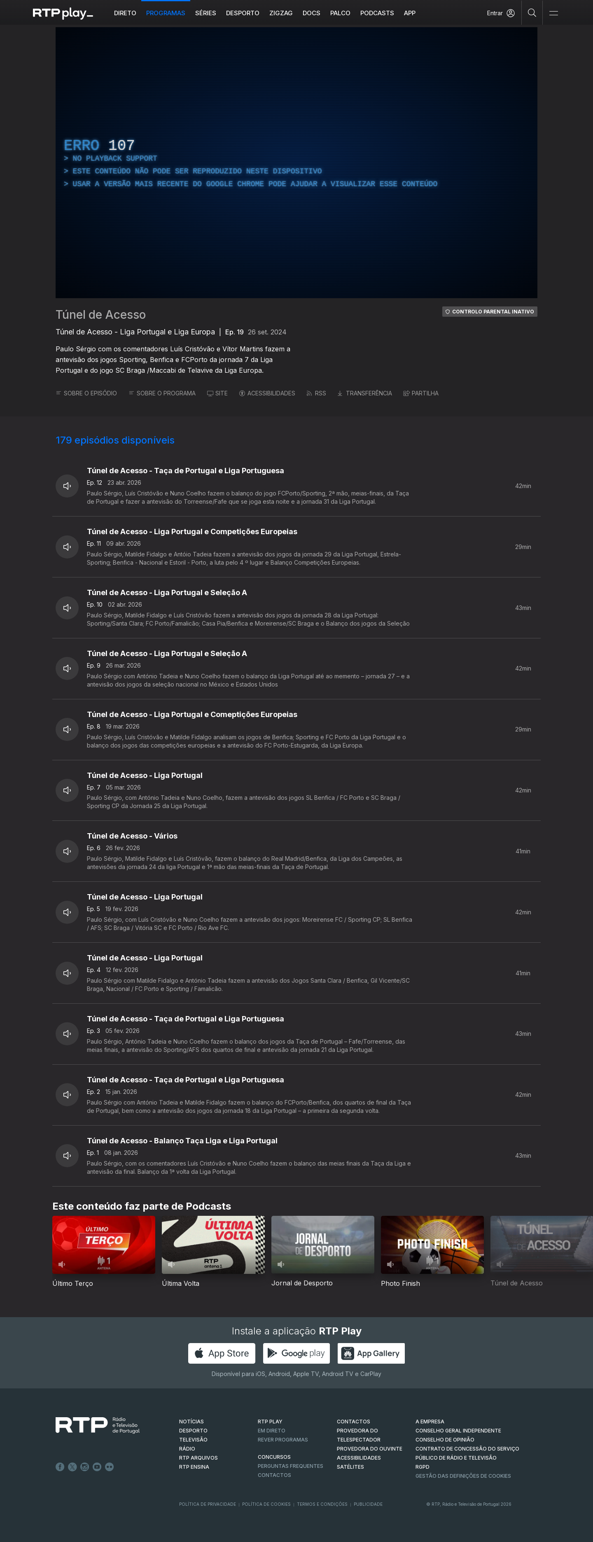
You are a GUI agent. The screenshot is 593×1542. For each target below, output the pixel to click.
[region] (296, 162)
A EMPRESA (430, 1421)
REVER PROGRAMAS (283, 1440)
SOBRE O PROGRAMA (162, 393)
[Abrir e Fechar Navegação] (553, 13)
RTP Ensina (194, 1467)
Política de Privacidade (207, 1504)
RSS (316, 393)
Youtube (97, 1467)
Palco (340, 13)
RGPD (423, 1467)
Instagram (84, 1467)
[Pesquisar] (532, 12)
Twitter (72, 1467)
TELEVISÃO (193, 1440)
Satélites (350, 1467)
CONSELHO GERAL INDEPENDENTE (458, 1431)
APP (410, 13)
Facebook (60, 1467)
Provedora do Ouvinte (369, 1449)
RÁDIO (187, 1449)
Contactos (274, 1475)
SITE (217, 393)
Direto (125, 13)
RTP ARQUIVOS (198, 1458)
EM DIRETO (271, 1431)
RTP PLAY (270, 1421)
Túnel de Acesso (101, 315)
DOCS (311, 13)
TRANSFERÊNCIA (365, 393)
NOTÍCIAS (191, 1421)
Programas (165, 13)
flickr (109, 1467)
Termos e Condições (322, 1504)
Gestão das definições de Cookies (463, 1476)
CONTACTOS (353, 1421)
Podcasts (377, 13)
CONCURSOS (274, 1457)
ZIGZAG (281, 13)
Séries (205, 13)
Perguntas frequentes (290, 1466)
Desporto (242, 13)
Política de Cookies (266, 1504)
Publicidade (368, 1504)
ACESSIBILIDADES (267, 393)
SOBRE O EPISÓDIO (86, 393)
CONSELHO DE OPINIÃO (445, 1440)
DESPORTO (193, 1431)
